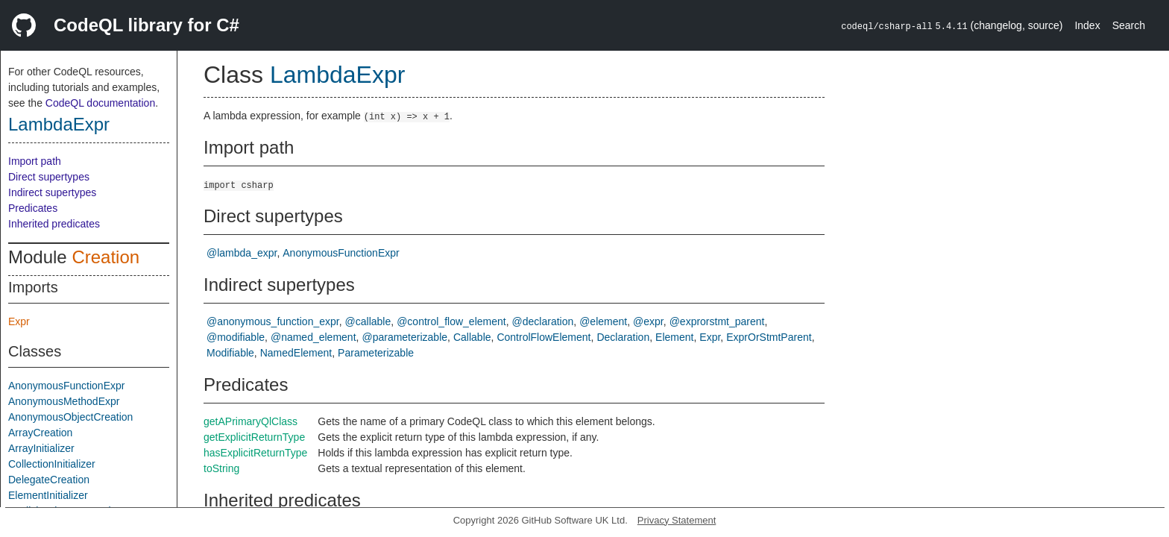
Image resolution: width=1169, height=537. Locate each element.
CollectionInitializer (51, 464)
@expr (648, 321)
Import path (34, 161)
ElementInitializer (48, 495)
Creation (105, 257)
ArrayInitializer (41, 448)
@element (603, 321)
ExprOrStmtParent (768, 337)
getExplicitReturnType (254, 437)
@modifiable (236, 337)
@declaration (543, 321)
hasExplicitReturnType (255, 453)
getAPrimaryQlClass (250, 421)
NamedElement (296, 353)
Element (674, 337)
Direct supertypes (48, 177)
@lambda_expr (242, 253)
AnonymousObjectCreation (70, 417)
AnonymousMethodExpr (63, 401)
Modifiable (230, 353)
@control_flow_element (451, 321)
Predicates (32, 208)
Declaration (622, 337)
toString (221, 468)
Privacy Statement (676, 520)
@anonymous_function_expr (273, 321)
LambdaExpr (59, 124)
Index (1087, 25)
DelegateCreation (48, 480)
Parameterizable (376, 353)
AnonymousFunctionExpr (66, 386)
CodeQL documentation (100, 103)
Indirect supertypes (52, 192)
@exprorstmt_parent (717, 321)
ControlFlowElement (543, 337)
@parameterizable (404, 337)
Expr (19, 321)
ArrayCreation (40, 433)
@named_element (313, 337)
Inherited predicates (54, 224)
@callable (368, 321)
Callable (472, 337)
